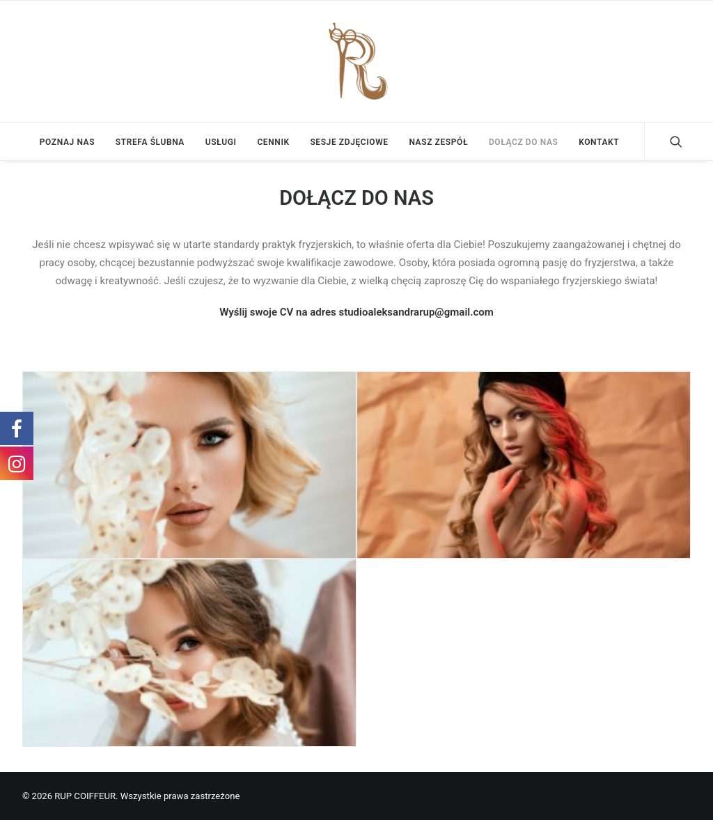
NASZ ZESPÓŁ (438, 142)
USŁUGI (221, 142)
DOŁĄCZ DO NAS (523, 142)
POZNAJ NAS (67, 142)
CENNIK (273, 142)
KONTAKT (599, 142)
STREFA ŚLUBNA (150, 142)
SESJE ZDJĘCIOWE (349, 142)
